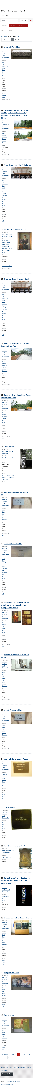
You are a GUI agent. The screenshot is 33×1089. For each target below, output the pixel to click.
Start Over (4, 25)
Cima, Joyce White (7, 266)
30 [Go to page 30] (6, 1057)
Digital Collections (13, 10)
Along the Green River (11, 973)
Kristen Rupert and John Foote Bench (17, 165)
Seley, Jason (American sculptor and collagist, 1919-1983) (8, 477)
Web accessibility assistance (7, 1084)
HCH (3, 646)
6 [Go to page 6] (29, 1054)
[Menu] (5, 15)
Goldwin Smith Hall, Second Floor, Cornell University (4, 780)
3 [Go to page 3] (21, 1054)
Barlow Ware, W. (4, 962)
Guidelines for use (13, 1067)
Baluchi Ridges (9, 1015)
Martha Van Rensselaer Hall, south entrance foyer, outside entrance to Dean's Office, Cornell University (7, 246)
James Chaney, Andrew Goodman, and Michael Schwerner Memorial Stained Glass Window (16, 880)
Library (6, 7)
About (6, 1067)
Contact (29, 1067)
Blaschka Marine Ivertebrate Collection (18, 918)
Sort (4, 39)
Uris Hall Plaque (9, 807)
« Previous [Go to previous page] (5, 1054)
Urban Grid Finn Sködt (12, 47)
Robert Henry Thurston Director (15, 846)
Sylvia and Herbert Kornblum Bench (16, 279)
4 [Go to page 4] (24, 1054)
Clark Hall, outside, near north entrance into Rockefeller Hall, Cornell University (5, 568)
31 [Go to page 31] (9, 1057)
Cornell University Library (10, 1081)
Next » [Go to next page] (12, 1054)
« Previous (4, 36)
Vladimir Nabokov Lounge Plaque (16, 759)
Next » (17, 36)
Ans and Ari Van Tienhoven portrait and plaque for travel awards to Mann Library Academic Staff (15, 605)
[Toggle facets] (29, 31)
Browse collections (22, 1067)
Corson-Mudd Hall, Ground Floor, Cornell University (4, 938)
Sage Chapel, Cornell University (5, 898)
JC (3, 101)
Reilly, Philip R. (3, 796)
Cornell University (9, 3)
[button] (18, 25)
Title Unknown (9, 447)
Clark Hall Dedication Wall (13, 544)
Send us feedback (7, 1074)
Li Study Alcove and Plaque (13, 710)
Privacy (18, 1081)
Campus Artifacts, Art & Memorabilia (6, 890)
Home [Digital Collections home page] (2, 1067)
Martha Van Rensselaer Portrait (15, 229)
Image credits (4, 1070)
